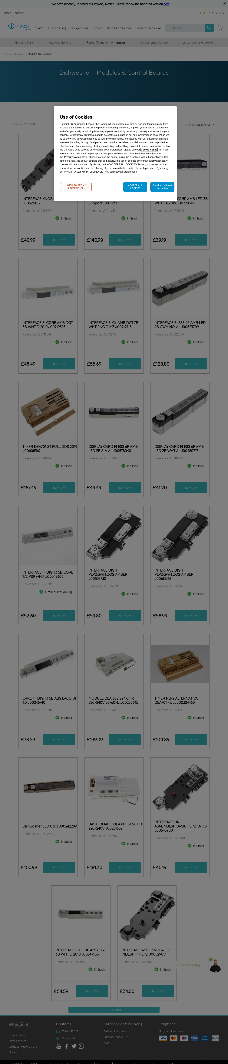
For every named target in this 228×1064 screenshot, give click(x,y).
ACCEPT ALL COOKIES (135, 186)
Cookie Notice (149, 149)
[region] (115, 153)
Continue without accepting (162, 186)
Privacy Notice (72, 157)
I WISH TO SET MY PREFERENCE (76, 186)
